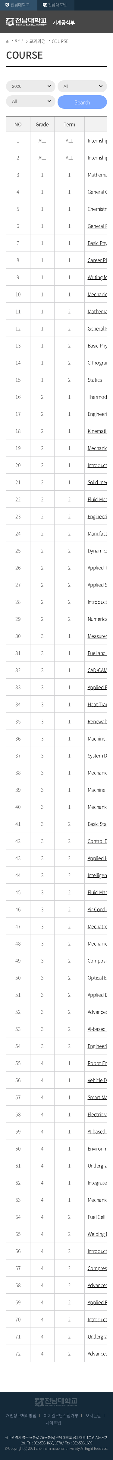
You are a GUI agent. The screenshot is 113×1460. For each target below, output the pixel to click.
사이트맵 (53, 1423)
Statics (95, 379)
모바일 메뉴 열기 (103, 21)
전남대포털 (57, 4)
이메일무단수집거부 (61, 1415)
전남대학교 (20, 4)
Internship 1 (100, 140)
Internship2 (99, 157)
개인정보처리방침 (21, 1415)
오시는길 (93, 1415)
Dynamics (98, 550)
